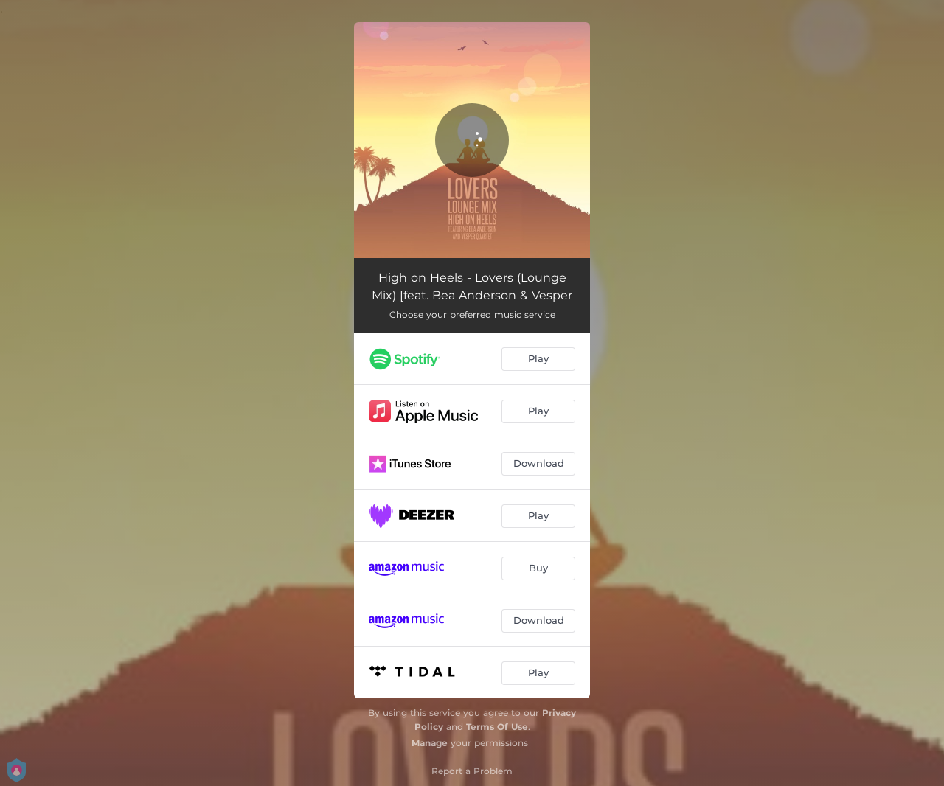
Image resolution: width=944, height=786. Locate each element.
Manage (430, 742)
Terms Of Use (497, 726)
